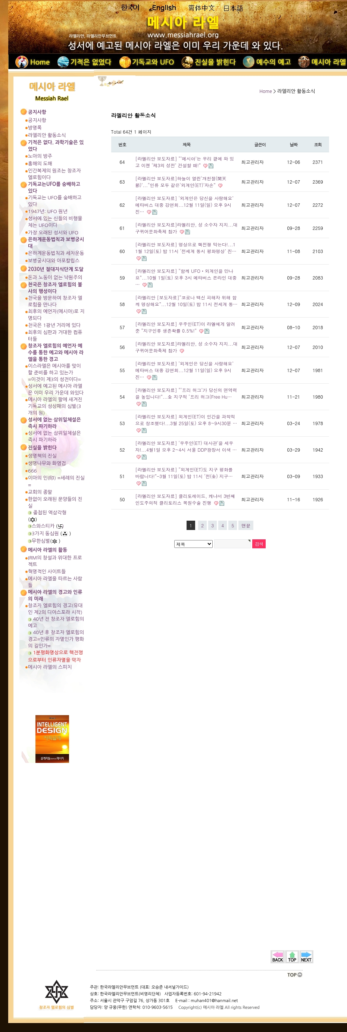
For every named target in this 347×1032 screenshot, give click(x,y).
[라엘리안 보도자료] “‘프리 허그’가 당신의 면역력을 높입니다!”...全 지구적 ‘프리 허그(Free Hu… (186, 393)
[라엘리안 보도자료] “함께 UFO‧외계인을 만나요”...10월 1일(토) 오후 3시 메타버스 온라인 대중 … (186, 277)
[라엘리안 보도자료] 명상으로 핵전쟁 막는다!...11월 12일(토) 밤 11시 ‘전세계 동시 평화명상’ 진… (186, 247)
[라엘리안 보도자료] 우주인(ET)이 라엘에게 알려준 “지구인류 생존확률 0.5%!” (185, 327)
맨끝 (245, 525)
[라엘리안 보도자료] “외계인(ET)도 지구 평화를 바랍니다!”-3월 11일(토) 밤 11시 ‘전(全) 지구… (184, 472)
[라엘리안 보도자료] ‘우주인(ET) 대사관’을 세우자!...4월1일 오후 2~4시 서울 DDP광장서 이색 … (186, 446)
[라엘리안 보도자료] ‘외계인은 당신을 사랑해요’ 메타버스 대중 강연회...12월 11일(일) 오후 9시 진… (184, 205)
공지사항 (37, 120)
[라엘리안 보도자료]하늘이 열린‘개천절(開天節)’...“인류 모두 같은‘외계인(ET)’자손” (180, 181)
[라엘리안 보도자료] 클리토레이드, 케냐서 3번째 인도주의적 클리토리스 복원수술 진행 (185, 499)
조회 (318, 144)
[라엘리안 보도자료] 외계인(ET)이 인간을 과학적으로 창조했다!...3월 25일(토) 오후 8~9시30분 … (186, 419)
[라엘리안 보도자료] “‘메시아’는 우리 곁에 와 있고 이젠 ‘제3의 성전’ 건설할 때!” (184, 161)
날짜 (293, 144)
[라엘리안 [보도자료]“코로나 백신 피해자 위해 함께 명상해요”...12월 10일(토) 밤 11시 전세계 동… (186, 300)
